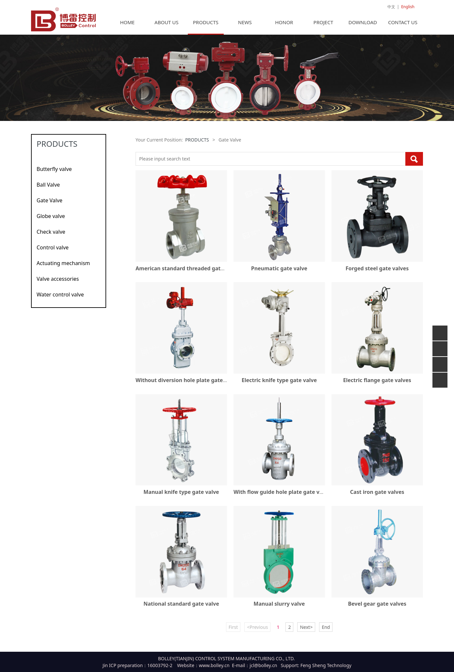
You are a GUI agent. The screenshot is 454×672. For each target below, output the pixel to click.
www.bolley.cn (214, 668)
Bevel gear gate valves (377, 607)
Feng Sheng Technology (325, 668)
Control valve (53, 250)
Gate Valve (49, 203)
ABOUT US (166, 25)
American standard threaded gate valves (188, 271)
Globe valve (51, 219)
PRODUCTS (206, 25)
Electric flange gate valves (377, 383)
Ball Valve (48, 188)
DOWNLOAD (363, 25)
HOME (127, 25)
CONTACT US (402, 25)
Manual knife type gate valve (181, 495)
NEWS (245, 25)
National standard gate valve (181, 607)
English (407, 6)
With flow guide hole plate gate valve (282, 495)
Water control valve (60, 297)
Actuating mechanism (63, 266)
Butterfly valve (54, 172)
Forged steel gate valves (377, 271)
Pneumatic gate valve (279, 271)
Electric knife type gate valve (279, 383)
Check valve (51, 235)
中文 (391, 6)
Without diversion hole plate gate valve (187, 383)
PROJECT (323, 25)
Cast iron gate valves (377, 495)
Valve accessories (58, 282)
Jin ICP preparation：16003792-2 (137, 668)
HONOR (284, 25)
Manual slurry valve (279, 607)
